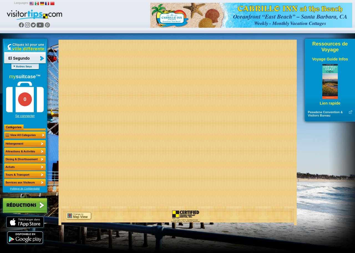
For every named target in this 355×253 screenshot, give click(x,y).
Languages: (21, 2)
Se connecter (25, 116)
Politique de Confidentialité (25, 188)
